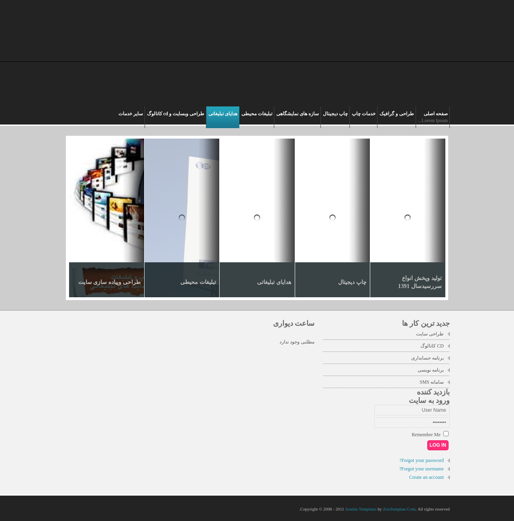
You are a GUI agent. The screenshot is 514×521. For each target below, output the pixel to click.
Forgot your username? (421, 469)
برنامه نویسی (431, 370)
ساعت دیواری (294, 323)
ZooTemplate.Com (399, 509)
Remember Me (426, 434)
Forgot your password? (422, 460)
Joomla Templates (361, 509)
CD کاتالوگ (432, 346)
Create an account (426, 477)
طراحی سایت (430, 334)
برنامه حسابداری (427, 358)
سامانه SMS (432, 382)
